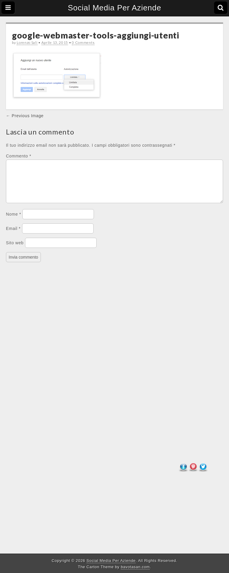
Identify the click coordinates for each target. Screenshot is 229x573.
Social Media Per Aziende (114, 7)
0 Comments (83, 42)
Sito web (15, 250)
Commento (18, 156)
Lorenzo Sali (27, 42)
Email (13, 235)
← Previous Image (25, 115)
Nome (13, 221)
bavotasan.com (135, 567)
